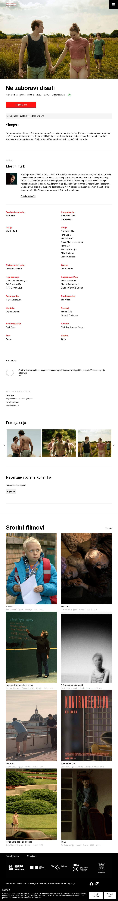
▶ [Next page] (113, 445)
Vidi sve (109, 529)
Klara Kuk (65, 246)
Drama (9, 340)
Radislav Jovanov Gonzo (72, 328)
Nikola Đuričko (67, 231)
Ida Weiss (65, 300)
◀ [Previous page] (4, 445)
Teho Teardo (67, 269)
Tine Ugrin (66, 235)
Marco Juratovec (13, 300)
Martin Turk (12, 231)
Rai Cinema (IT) (13, 285)
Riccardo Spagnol (14, 269)
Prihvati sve (110, 895)
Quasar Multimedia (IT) (16, 281)
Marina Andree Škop (70, 285)
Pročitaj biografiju (28, 196)
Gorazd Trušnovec (69, 316)
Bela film (10, 216)
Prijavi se (11, 492)
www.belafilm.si (12, 403)
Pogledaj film (16, 105)
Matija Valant (67, 239)
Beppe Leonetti (13, 312)
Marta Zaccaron (68, 281)
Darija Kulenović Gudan (72, 288)
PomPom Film (68, 216)
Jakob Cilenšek (68, 257)
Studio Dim (66, 219)
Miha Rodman (67, 253)
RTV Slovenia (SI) (14, 288)
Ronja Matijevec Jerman (72, 242)
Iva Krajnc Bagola (69, 250)
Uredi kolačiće (96, 895)
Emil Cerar (11, 328)
